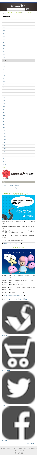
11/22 (4, 152)
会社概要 (3, 448)
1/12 (4, 21)
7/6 (4, 94)
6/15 (4, 85)
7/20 (4, 100)
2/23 (4, 39)
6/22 (4, 88)
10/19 (4, 136)
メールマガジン (17, 12)
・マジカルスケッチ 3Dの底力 (10, 188)
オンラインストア (6, 370)
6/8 (4, 81)
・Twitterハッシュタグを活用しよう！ (12, 185)
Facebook (15, 453)
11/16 (4, 149)
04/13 (4, 60)
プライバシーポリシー (12, 448)
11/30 (4, 155)
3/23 (4, 51)
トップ (5, 12)
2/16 (4, 36)
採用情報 (22, 450)
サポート (10, 12)
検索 (28, 9)
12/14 (4, 161)
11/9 (4, 146)
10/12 (4, 133)
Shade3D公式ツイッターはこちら (12, 243)
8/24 (4, 112)
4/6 (4, 57)
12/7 (4, 158)
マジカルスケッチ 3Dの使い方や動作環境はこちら (16, 299)
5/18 (4, 72)
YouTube (22, 453)
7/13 (4, 97)
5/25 (4, 75)
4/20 (4, 63)
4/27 (4, 66)
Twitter (3, 405)
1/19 (4, 24)
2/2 (4, 30)
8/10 (4, 109)
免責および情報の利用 (24, 448)
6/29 (4, 91)
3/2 (4, 42)
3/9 (4, 45)
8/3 (4, 106)
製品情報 (4, 335)
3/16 (4, 48)
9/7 (4, 118)
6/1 (4, 78)
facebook (4, 440)
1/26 (4, 27)
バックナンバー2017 (27, 12)
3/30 (4, 54)
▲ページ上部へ (31, 443)
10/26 (4, 139)
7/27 (4, 103)
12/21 (4, 164)
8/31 (4, 115)
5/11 (4, 69)
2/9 (4, 33)
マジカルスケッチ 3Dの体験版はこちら (13, 295)
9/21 (4, 124)
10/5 (4, 130)
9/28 (4, 127)
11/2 (4, 143)
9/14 (4, 121)
